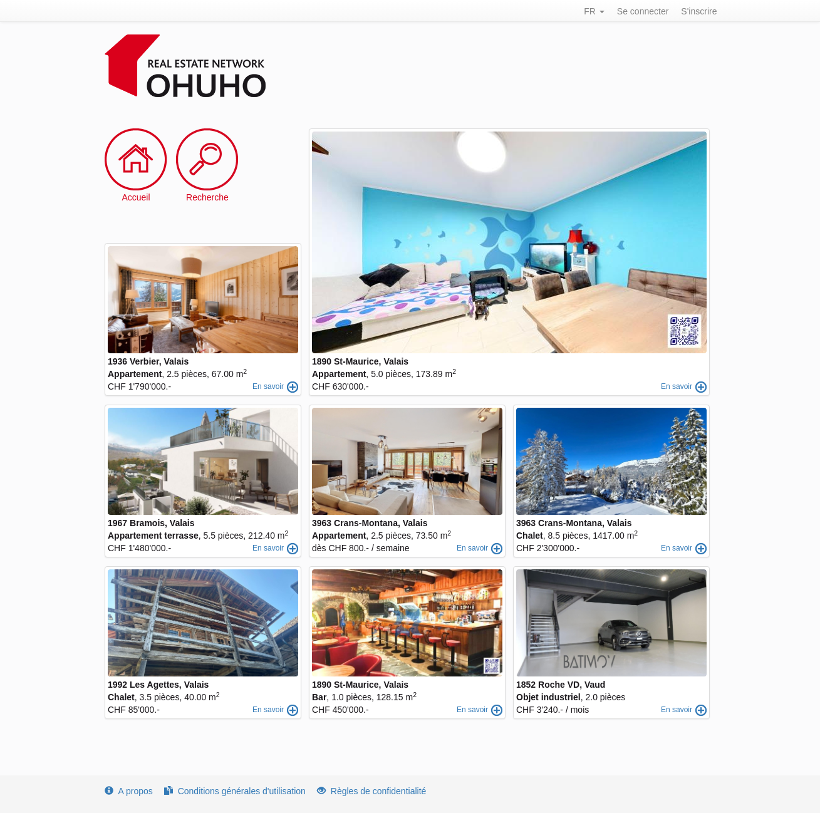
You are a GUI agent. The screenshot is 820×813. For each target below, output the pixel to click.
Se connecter (643, 11)
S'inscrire (699, 11)
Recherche (207, 197)
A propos (129, 791)
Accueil (136, 197)
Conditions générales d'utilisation (235, 791)
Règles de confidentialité (372, 791)
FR (594, 11)
